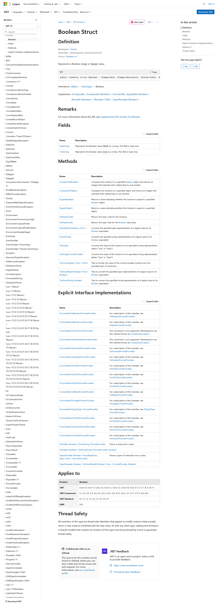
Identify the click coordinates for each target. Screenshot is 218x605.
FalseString (64, 146)
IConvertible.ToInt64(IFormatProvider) (76, 383)
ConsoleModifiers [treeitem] (14, 111)
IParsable (76, 99)
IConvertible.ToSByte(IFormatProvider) (76, 391)
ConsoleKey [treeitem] (11, 102)
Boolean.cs (71, 56)
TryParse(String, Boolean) (70, 280)
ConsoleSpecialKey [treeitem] (14, 115)
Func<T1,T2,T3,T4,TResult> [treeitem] (18, 303)
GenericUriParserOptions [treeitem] (17, 420)
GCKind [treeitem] (9, 403)
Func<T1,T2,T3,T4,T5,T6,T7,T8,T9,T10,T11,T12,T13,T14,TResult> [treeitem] (22, 369)
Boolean (105, 94)
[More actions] (157, 22)
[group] (109, 77)
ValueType (87, 86)
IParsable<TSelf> (102, 99)
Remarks (186, 31)
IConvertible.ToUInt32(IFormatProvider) (77, 426)
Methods (186, 39)
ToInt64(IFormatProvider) (121, 386)
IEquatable (132, 94)
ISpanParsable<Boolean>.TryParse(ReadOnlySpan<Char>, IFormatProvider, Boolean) (97, 464)
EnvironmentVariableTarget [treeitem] (18, 232)
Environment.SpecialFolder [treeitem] (18, 223)
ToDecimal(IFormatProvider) (122, 351)
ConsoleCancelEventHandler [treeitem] (18, 94)
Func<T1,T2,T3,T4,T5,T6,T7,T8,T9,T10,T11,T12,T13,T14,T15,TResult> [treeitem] (22, 377)
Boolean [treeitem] (12, 39)
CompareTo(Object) (68, 190)
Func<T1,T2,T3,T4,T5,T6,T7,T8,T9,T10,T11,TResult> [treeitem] (22, 345)
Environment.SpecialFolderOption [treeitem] (21, 227)
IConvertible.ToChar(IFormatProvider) (76, 330)
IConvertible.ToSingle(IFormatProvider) (76, 400)
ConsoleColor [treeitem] (12, 98)
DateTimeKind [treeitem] (12, 153)
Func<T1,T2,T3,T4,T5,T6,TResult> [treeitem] (20, 312)
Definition (187, 27)
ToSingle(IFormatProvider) (121, 403)
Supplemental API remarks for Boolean (120, 116)
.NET (68, 22)
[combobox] (22, 26)
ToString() (63, 245)
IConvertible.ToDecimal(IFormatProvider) (77, 348)
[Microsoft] (5, 4)
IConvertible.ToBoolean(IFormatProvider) (77, 313)
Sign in (211, 3)
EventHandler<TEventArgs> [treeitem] (18, 244)
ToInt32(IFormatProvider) (121, 377)
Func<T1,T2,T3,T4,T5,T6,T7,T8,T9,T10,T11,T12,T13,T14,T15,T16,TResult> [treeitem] (22, 385)
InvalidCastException (140, 333)
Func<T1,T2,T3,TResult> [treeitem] (16, 299)
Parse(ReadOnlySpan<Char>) (72, 228)
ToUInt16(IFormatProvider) (121, 421)
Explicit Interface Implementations (197, 43)
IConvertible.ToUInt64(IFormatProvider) (77, 435)
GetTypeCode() (66, 222)
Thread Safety (188, 50)
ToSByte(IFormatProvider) (121, 394)
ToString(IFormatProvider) (71, 254)
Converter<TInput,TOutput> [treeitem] (19, 136)
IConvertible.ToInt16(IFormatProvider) (76, 365)
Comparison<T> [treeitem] (13, 81)
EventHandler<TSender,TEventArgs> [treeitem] (22, 248)
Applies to (186, 47)
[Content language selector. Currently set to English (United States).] (17, 600)
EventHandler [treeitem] (12, 240)
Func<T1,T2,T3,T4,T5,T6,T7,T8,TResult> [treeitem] (22, 322)
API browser (78, 22)
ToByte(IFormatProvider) (120, 325)
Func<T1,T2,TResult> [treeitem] (15, 295)
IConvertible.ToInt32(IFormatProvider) (76, 374)
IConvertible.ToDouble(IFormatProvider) (77, 356)
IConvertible (119, 94)
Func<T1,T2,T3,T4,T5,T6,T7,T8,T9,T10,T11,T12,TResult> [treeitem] (22, 353)
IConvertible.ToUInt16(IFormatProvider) (77, 418)
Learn (60, 22)
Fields (184, 35)
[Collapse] (36, 19)
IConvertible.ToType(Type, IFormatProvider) (78, 409)
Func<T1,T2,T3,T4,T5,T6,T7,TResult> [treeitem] (22, 316)
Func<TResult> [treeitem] (13, 286)
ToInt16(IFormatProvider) (121, 368)
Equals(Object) (66, 208)
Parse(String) (65, 236)
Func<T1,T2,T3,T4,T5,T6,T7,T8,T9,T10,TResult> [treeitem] (22, 338)
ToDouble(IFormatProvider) (122, 360)
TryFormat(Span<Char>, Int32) (73, 262)
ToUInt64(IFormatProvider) (122, 438)
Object (74, 86)
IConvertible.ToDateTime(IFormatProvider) (78, 339)
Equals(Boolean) (66, 199)
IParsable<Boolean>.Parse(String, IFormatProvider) (82, 444)
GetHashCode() (66, 216)
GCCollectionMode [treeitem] (14, 395)
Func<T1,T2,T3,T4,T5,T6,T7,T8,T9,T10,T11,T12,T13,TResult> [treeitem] (22, 361)
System (73, 49)
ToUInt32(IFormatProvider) (122, 429)
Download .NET (205, 11)
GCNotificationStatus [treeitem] (15, 412)
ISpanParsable (120, 99)
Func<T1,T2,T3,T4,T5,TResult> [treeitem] (19, 307)
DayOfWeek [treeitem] (11, 161)
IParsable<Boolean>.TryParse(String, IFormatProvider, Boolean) (87, 449)
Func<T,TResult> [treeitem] (13, 291)
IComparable (78, 94)
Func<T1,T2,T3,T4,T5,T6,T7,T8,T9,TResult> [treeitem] (22, 330)
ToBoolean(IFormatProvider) (122, 316)
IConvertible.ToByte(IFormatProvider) (76, 322)
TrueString (64, 151)
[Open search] (204, 4)
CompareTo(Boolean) (68, 181)
